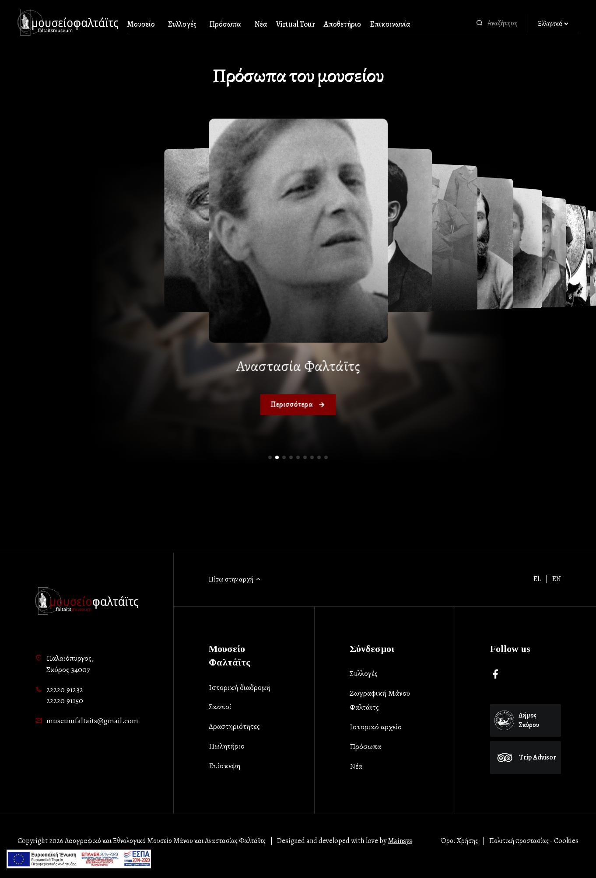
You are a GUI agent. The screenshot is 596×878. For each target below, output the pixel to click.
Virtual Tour (295, 24)
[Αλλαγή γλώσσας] (553, 24)
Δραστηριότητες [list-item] (234, 726)
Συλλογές (182, 24)
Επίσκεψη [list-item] (224, 765)
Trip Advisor (525, 757)
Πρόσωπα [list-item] (365, 746)
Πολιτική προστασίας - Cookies (533, 841)
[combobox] (504, 23)
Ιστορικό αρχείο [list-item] (376, 726)
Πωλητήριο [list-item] (227, 746)
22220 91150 (64, 700)
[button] (270, 457)
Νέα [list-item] (356, 766)
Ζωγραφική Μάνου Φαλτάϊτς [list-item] (380, 700)
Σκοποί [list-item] (220, 706)
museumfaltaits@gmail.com (92, 720)
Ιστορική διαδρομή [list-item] (239, 687)
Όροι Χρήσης (459, 841)
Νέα (260, 24)
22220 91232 (64, 689)
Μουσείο (141, 24)
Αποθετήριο (342, 24)
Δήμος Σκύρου (516, 720)
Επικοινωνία (390, 24)
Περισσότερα (297, 405)
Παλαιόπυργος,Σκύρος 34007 (70, 664)
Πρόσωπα (225, 24)
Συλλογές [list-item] (364, 673)
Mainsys (400, 841)
